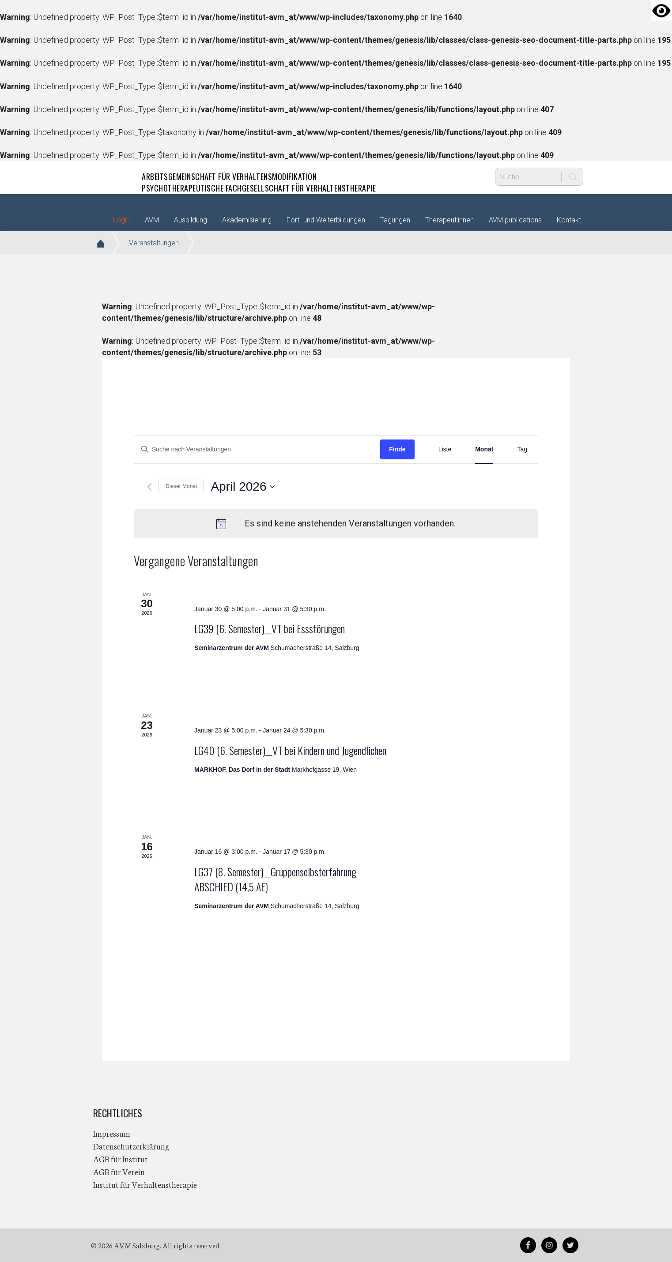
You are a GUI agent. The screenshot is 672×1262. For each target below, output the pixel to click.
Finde (397, 449)
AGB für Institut (120, 1158)
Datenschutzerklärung (131, 1146)
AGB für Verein (119, 1171)
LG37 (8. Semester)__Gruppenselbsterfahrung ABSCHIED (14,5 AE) (275, 879)
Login (121, 220)
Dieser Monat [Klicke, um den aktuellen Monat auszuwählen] (181, 486)
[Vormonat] (149, 487)
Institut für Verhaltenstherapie (145, 1184)
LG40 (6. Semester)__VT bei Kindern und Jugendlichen (290, 750)
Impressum (111, 1133)
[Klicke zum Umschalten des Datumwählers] (243, 487)
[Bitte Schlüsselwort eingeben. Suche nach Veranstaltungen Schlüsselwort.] (257, 449)
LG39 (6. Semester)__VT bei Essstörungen (269, 628)
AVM (111, 176)
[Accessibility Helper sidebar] (661, 10)
